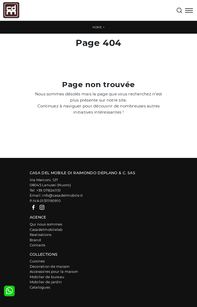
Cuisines (37, 261)
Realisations (41, 234)
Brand (35, 240)
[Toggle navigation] (189, 11)
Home (97, 27)
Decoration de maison (50, 266)
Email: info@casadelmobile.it (56, 195)
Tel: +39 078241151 (45, 190)
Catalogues (40, 287)
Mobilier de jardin (46, 282)
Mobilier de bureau (47, 277)
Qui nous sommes (46, 224)
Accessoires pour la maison (54, 271)
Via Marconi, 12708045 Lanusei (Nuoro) (50, 182)
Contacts (37, 245)
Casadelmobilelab (46, 229)
